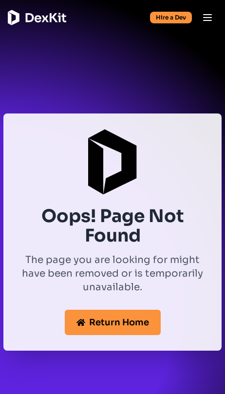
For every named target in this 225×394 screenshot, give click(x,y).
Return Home (112, 322)
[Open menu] (207, 17)
